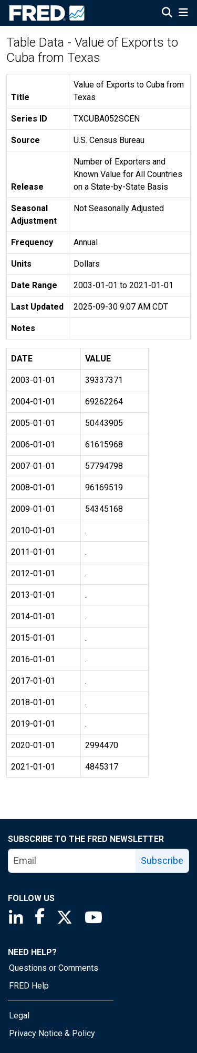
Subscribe (162, 860)
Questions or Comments (53, 968)
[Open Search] (167, 13)
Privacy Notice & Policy (52, 1033)
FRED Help (29, 986)
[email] (72, 860)
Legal (19, 1016)
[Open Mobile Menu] (183, 13)
